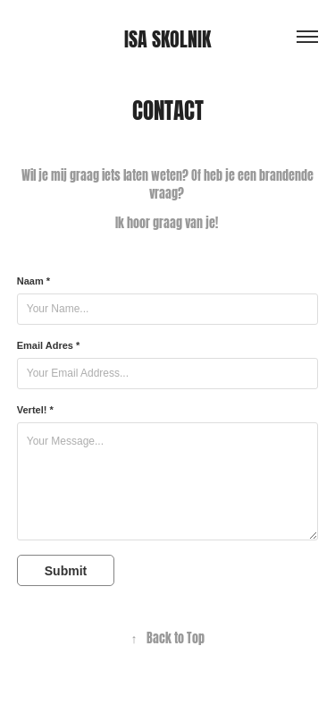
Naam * (33, 281)
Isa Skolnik (167, 37)
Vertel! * (35, 409)
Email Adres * (48, 345)
